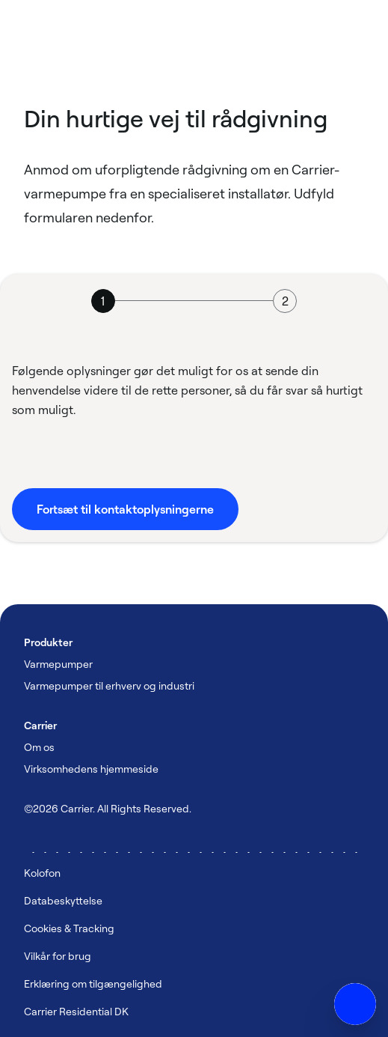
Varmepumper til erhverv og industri (109, 685)
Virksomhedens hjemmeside (91, 768)
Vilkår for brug (57, 955)
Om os (39, 747)
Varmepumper (58, 663)
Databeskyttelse (63, 900)
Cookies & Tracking (69, 928)
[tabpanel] (194, 445)
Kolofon (42, 872)
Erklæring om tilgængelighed (93, 983)
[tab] (103, 301)
